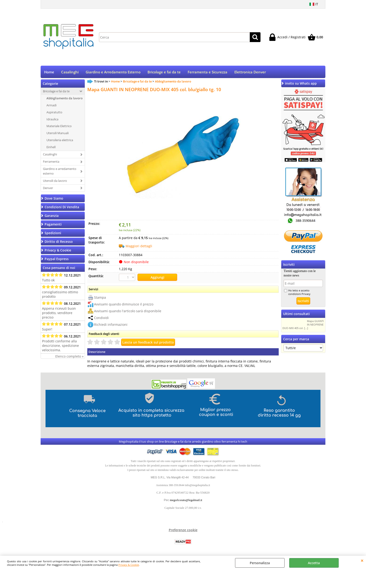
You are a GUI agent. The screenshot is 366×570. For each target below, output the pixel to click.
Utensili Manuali (57, 134)
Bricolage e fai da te (164, 72)
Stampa (100, 298)
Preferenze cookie (183, 530)
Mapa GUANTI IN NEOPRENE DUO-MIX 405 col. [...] (303, 325)
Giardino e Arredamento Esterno (113, 72)
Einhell (51, 148)
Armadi (51, 106)
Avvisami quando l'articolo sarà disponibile (127, 311)
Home (49, 72)
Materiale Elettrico (59, 127)
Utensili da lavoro (55, 181)
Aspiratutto (54, 113)
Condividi (101, 318)
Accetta (314, 563)
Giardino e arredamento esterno (59, 171)
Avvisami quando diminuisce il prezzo (123, 304)
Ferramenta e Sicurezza (207, 72)
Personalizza (260, 563)
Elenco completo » (69, 357)
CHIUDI (362, 560)
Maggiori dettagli (139, 246)
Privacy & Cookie (128, 564)
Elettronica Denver (250, 72)
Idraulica (52, 120)
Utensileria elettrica (59, 141)
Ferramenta (51, 162)
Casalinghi (70, 72)
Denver (48, 188)
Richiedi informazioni (110, 325)
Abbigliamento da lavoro (64, 99)
